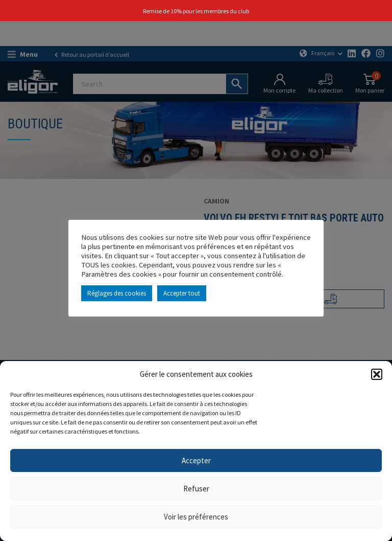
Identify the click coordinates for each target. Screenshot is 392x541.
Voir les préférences (196, 517)
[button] (377, 374)
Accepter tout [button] (181, 293)
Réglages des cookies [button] (116, 293)
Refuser (196, 488)
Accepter (196, 460)
